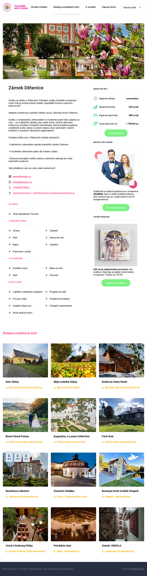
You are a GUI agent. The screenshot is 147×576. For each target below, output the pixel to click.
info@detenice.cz (22, 182)
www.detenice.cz (22, 176)
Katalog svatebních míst (66, 7)
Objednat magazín (116, 282)
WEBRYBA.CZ (137, 569)
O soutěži (91, 7)
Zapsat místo (109, 7)
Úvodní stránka (39, 7)
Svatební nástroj (116, 207)
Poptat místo (116, 133)
